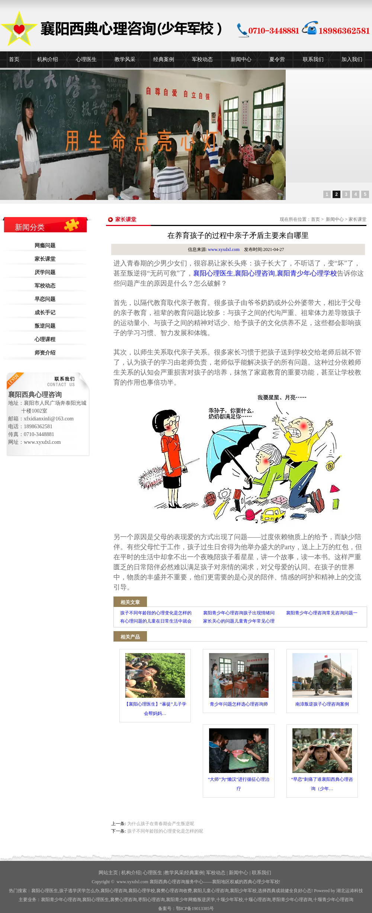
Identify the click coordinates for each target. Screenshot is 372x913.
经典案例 (163, 59)
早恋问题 (45, 299)
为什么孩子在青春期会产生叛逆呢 (160, 823)
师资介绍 (45, 353)
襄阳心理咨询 (255, 273)
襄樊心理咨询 (123, 899)
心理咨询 (257, 899)
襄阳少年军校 (243, 890)
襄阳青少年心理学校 (307, 273)
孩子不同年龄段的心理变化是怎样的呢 (165, 831)
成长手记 (45, 312)
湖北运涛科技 (349, 890)
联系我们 (313, 59)
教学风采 (125, 59)
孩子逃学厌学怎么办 (79, 890)
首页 (14, 59)
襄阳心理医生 (213, 273)
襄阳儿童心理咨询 (211, 890)
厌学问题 (45, 272)
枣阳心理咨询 (151, 899)
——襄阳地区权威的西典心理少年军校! (241, 881)
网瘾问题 (45, 245)
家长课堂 (45, 259)
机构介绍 (47, 59)
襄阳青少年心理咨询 (61, 899)
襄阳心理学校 (141, 890)
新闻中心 (241, 59)
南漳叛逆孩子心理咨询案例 (322, 680)
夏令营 (277, 59)
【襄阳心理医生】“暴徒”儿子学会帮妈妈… (155, 684)
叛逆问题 (45, 326)
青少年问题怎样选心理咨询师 (239, 680)
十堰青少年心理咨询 (333, 899)
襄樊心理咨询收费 (174, 890)
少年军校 (229, 899)
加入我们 (351, 59)
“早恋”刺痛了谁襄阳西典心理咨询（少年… (322, 759)
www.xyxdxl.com (224, 249)
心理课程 (45, 339)
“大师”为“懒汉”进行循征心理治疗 (238, 759)
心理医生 (86, 59)
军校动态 (202, 59)
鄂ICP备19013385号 (195, 908)
